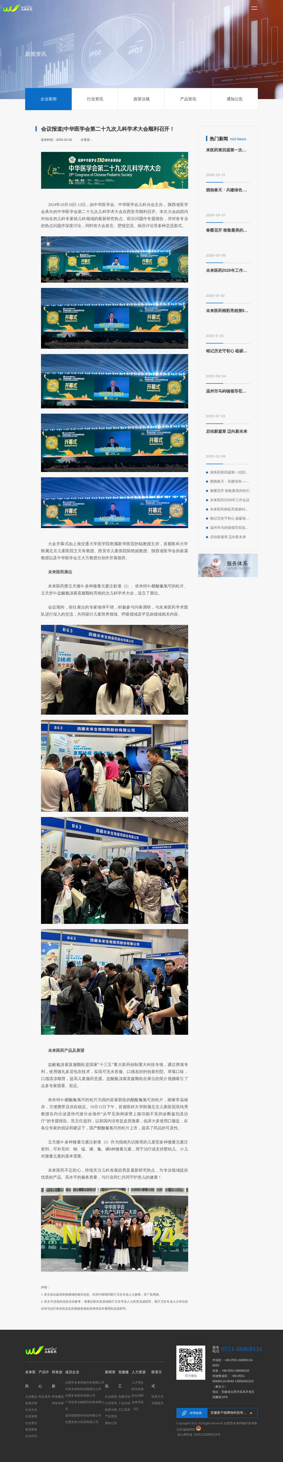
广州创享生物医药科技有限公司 (84, 1405)
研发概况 (58, 1396)
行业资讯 (95, 99)
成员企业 (72, 1372)
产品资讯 (188, 99)
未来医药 (30, 1379)
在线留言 (157, 1403)
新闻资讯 (110, 1379)
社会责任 (31, 1423)
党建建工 (123, 1379)
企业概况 (31, 1396)
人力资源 (139, 1372)
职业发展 (138, 1389)
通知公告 (235, 99)
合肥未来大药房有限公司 (81, 1422)
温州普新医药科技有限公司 (83, 1415)
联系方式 (156, 1379)
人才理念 (138, 1382)
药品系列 (44, 1396)
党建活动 (124, 1396)
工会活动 (124, 1403)
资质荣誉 (31, 1429)
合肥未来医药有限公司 (80, 1395)
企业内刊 (31, 1436)
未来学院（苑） (138, 1405)
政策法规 (142, 99)
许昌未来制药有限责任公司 (83, 1389)
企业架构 (31, 1416)
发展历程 (31, 1403)
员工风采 (124, 1409)
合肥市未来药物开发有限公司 (84, 1382)
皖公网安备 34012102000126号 (199, 1434)
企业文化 (31, 1409)
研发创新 (57, 1379)
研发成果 (58, 1403)
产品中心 (43, 1379)
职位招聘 (138, 1395)
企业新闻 (49, 99)
